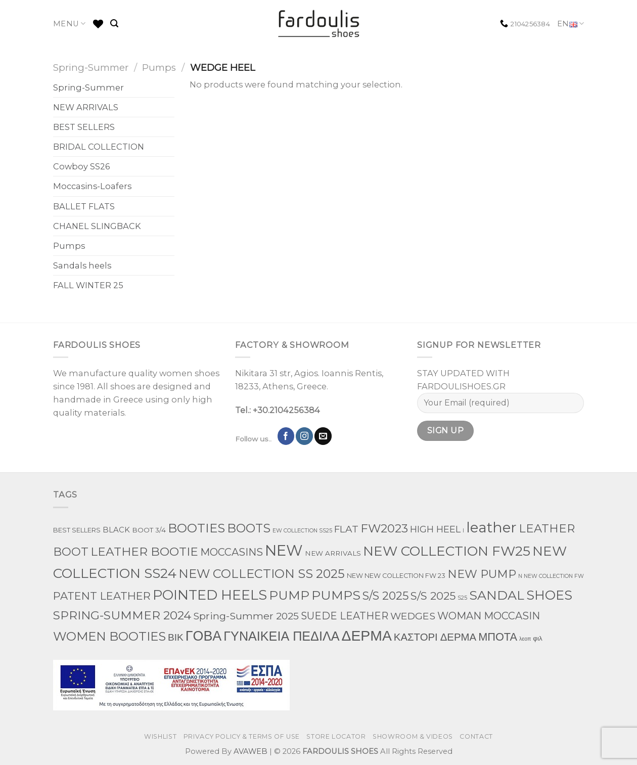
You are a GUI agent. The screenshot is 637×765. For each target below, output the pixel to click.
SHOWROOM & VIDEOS (413, 736)
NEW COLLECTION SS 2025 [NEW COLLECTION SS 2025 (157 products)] (261, 573)
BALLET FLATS (84, 206)
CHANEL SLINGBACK (97, 226)
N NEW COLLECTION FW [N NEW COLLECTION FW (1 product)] (551, 576)
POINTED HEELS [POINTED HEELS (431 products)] (210, 595)
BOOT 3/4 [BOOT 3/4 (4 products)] (149, 530)
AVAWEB (250, 751)
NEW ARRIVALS (85, 107)
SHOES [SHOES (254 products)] (549, 595)
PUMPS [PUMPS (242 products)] (335, 595)
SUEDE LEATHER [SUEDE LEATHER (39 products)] (344, 616)
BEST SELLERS (84, 127)
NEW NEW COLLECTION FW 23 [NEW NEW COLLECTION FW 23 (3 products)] (396, 575)
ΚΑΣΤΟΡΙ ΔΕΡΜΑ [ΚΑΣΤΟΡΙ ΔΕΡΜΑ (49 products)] (435, 637)
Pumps (159, 67)
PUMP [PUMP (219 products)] (289, 595)
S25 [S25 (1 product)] (462, 598)
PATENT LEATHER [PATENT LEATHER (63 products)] (102, 596)
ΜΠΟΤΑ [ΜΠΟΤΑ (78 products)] (497, 636)
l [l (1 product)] (463, 530)
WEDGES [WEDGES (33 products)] (412, 616)
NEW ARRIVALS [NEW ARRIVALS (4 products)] (333, 553)
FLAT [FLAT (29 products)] (346, 529)
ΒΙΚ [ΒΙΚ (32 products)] (176, 637)
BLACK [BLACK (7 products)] (116, 529)
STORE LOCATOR (336, 736)
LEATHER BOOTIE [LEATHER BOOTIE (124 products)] (144, 552)
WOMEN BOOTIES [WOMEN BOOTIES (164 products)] (109, 636)
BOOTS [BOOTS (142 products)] (248, 528)
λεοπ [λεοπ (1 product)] (525, 639)
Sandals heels (82, 265)
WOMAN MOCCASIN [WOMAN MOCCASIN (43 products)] (488, 616)
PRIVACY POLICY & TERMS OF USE (242, 736)
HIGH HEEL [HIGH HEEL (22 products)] (435, 529)
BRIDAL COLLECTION (98, 147)
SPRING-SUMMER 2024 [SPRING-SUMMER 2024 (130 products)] (122, 615)
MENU (69, 23)
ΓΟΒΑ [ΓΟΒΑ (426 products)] (203, 635)
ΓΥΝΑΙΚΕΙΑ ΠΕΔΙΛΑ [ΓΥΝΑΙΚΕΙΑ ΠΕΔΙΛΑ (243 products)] (281, 636)
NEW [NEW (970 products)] (284, 550)
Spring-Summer (90, 67)
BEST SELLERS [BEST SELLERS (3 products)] (77, 530)
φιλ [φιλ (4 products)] (537, 638)
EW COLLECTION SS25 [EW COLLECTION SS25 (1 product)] (302, 530)
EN (570, 24)
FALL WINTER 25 (88, 285)
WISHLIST (160, 736)
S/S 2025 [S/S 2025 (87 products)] (385, 596)
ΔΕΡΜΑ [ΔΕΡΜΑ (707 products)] (366, 635)
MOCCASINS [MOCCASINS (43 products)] (231, 552)
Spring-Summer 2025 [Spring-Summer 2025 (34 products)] (246, 616)
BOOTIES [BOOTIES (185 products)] (196, 527)
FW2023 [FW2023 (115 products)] (384, 528)
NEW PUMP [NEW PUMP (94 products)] (481, 574)
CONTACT (476, 736)
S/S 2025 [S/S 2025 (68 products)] (433, 595)
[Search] (114, 23)
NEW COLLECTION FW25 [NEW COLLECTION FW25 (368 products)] (446, 551)
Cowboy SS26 (81, 166)
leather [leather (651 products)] (491, 527)
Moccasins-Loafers (92, 186)
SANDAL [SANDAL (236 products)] (496, 595)
